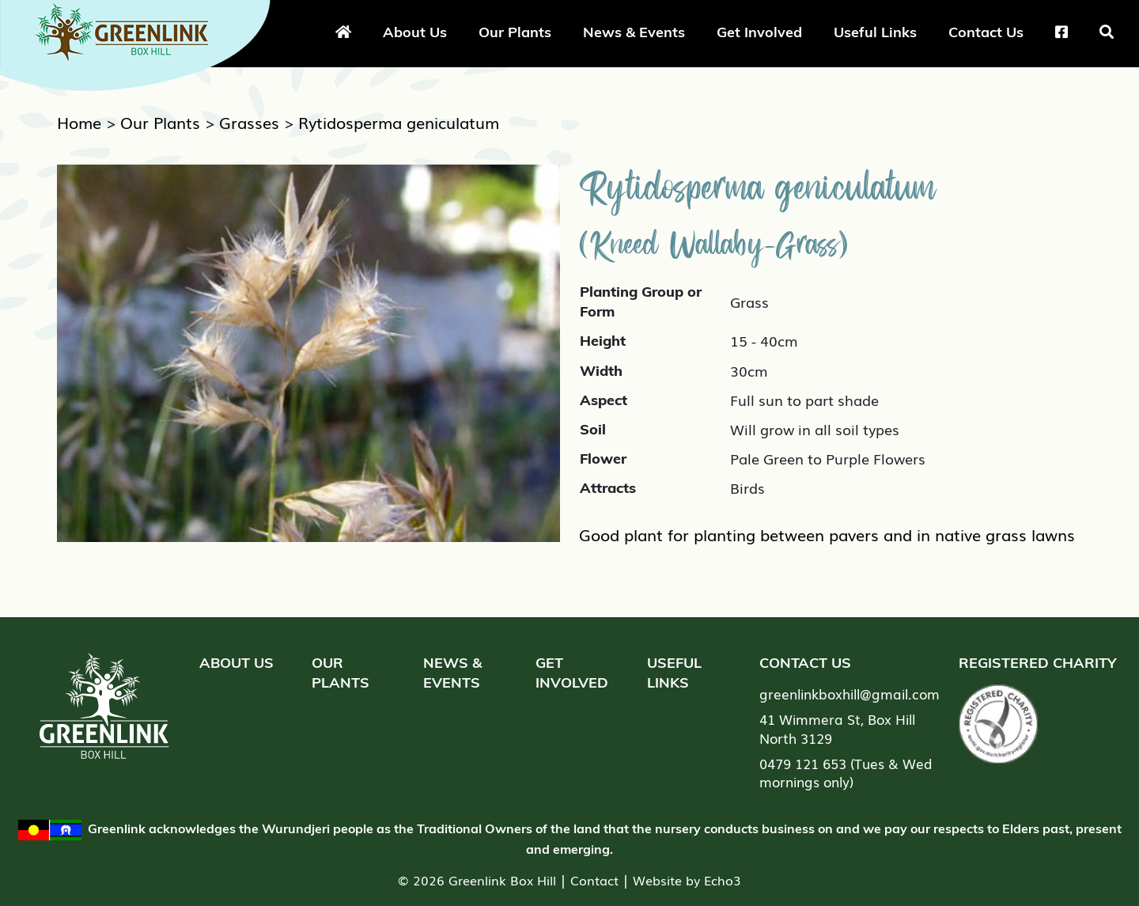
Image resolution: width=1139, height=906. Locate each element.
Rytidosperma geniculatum (398, 122)
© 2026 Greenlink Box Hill (477, 879)
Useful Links (875, 32)
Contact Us (986, 32)
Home (79, 122)
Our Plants (515, 32)
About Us (415, 32)
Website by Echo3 (687, 879)
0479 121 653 (802, 763)
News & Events (634, 32)
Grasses (249, 122)
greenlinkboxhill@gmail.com (849, 693)
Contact (594, 879)
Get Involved (759, 32)
